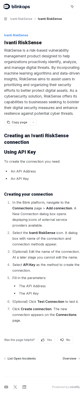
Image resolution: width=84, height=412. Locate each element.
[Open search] (64, 6)
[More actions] (79, 6)
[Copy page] (17, 122)
